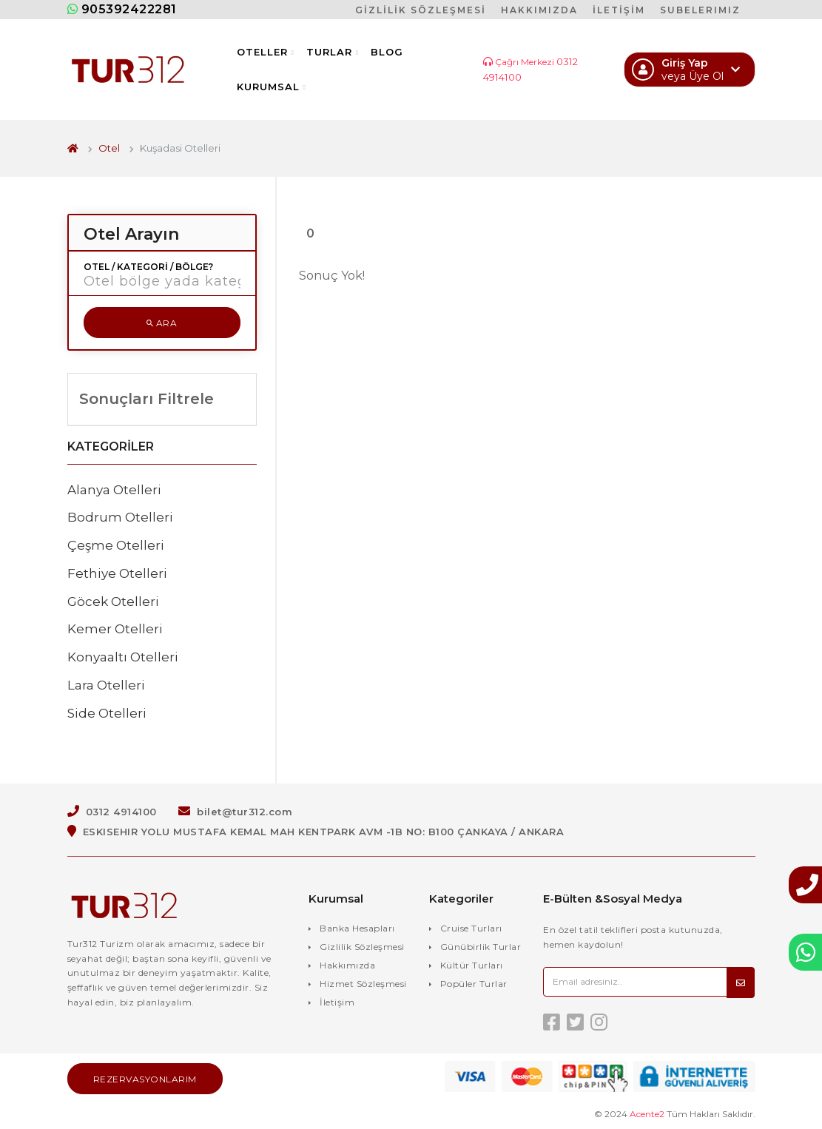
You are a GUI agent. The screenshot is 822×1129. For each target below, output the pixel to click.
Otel (109, 148)
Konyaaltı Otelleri (122, 657)
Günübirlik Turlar (481, 946)
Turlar (332, 52)
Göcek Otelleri (113, 601)
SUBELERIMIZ (700, 10)
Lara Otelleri (106, 685)
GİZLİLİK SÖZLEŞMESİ (420, 10)
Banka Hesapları (357, 928)
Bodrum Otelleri (120, 517)
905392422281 (122, 9)
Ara (162, 322)
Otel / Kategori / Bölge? (148, 267)
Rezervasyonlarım (145, 1079)
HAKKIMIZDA (539, 10)
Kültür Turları (471, 965)
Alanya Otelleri (114, 489)
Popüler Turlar (474, 983)
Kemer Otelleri (115, 628)
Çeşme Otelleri (115, 545)
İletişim (337, 1002)
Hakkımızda (347, 965)
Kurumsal (271, 86)
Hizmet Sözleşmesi (363, 983)
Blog (387, 52)
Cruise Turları (471, 928)
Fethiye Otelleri (117, 573)
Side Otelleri (106, 713)
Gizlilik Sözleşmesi (362, 946)
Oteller (265, 52)
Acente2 (647, 1113)
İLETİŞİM (619, 10)
